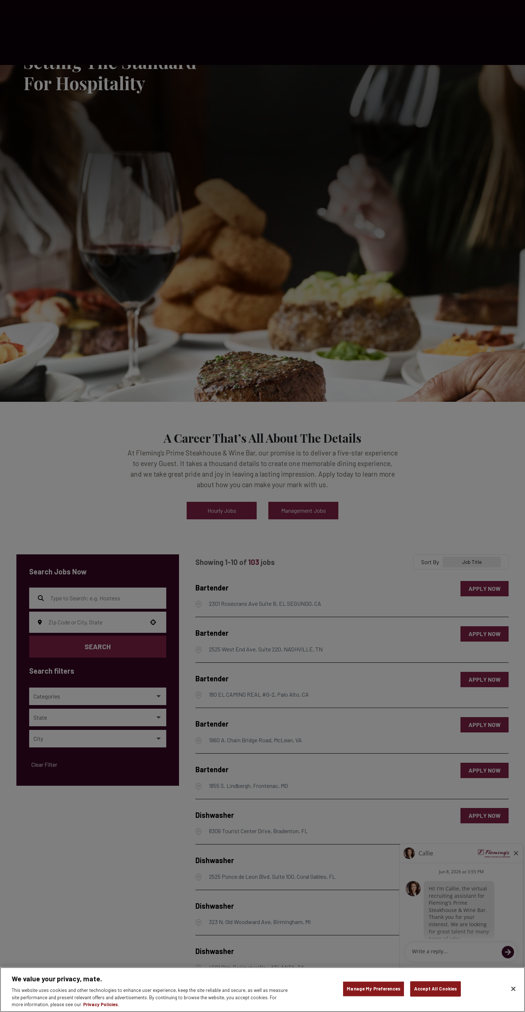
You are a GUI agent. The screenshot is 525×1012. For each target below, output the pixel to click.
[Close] (513, 989)
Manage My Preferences (373, 989)
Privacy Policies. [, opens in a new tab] (101, 1004)
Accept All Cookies (435, 989)
